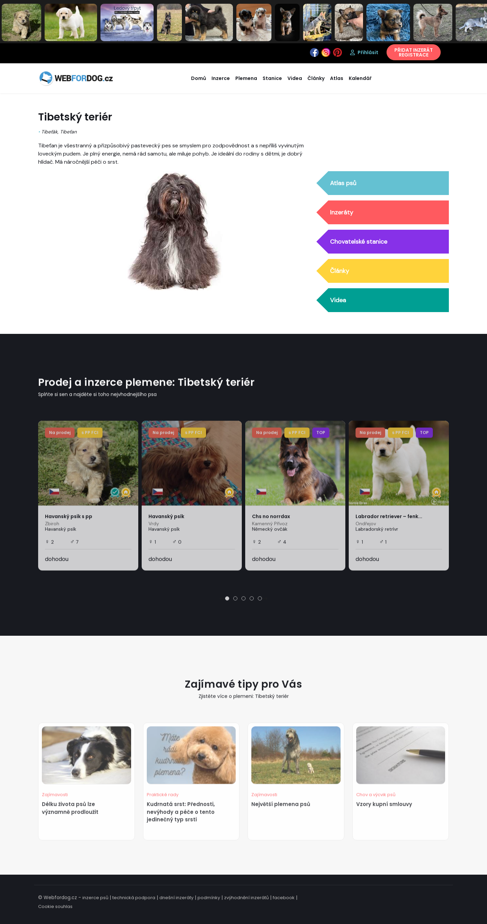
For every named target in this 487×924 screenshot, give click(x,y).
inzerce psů (95, 897)
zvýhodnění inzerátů (246, 897)
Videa (338, 300)
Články (339, 271)
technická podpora (133, 897)
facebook (284, 897)
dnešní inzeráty (176, 897)
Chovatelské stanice (358, 242)
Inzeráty (341, 212)
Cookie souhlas (55, 906)
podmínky (209, 897)
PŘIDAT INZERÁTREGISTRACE (413, 52)
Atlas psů (343, 183)
